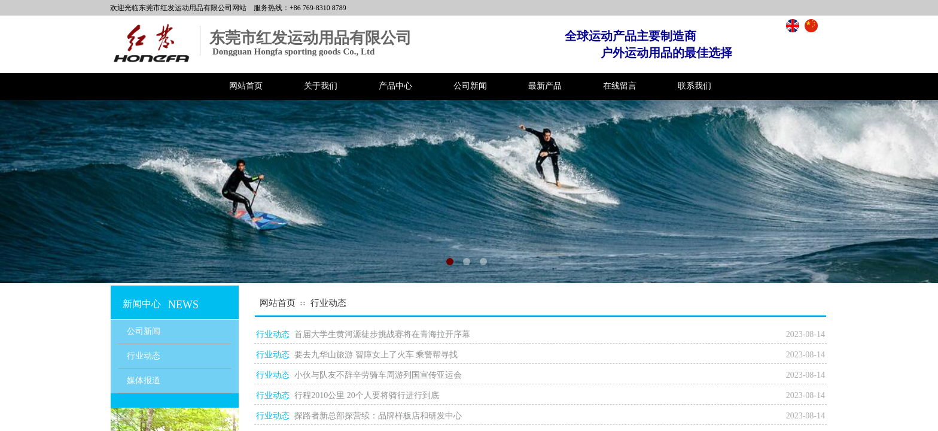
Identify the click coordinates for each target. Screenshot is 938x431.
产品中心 (395, 85)
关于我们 (320, 85)
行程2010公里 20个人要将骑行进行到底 (366, 395)
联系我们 (694, 85)
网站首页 (246, 85)
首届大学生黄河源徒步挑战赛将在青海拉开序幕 (382, 334)
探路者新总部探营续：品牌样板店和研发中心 (378, 415)
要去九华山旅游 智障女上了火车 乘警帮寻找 (376, 354)
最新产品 (545, 85)
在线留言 (619, 85)
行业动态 (328, 303)
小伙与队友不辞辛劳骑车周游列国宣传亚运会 (378, 375)
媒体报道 (143, 380)
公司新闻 (470, 85)
